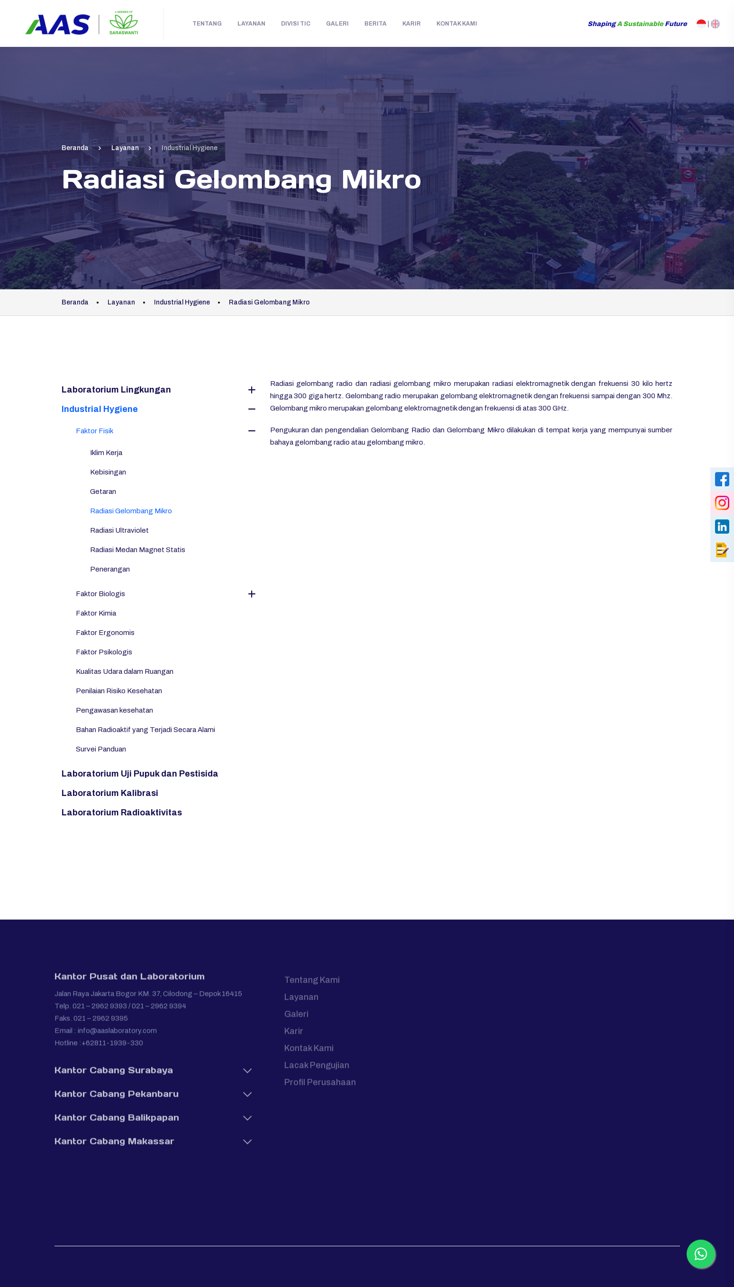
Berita (375, 23)
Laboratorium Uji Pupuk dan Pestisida (140, 773)
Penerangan (110, 569)
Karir (411, 23)
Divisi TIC (295, 23)
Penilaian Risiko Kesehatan (119, 691)
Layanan (251, 23)
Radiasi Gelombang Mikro (131, 511)
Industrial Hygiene (100, 409)
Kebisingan (108, 472)
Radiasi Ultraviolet (119, 530)
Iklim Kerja (106, 452)
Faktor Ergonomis (105, 632)
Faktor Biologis (100, 594)
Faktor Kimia (96, 613)
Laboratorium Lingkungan (116, 389)
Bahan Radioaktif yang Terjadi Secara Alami (145, 729)
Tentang (207, 23)
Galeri (337, 23)
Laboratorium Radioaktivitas (122, 812)
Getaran (103, 491)
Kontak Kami (456, 23)
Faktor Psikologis (104, 652)
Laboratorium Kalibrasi (110, 793)
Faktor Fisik (94, 431)
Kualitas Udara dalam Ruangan (124, 671)
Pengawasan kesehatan (114, 710)
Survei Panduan (101, 749)
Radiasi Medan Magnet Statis (137, 550)
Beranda (75, 148)
